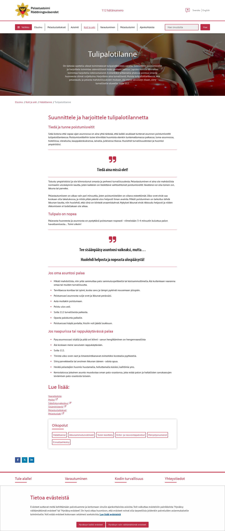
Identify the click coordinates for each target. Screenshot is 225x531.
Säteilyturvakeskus (59, 403)
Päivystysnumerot (157, 434)
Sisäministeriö (57, 406)
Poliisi (53, 399)
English (206, 10)
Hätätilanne (46, 102)
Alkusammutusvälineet (81, 434)
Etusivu (19, 102)
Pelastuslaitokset (57, 410)
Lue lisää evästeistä (110, 514)
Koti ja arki (31, 102)
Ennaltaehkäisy (61, 442)
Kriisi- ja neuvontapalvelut (130, 434)
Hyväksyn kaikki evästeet (91, 524)
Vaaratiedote (55, 396)
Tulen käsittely (105, 434)
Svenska (196, 10)
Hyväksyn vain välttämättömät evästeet (127, 524)
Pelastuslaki (56, 413)
